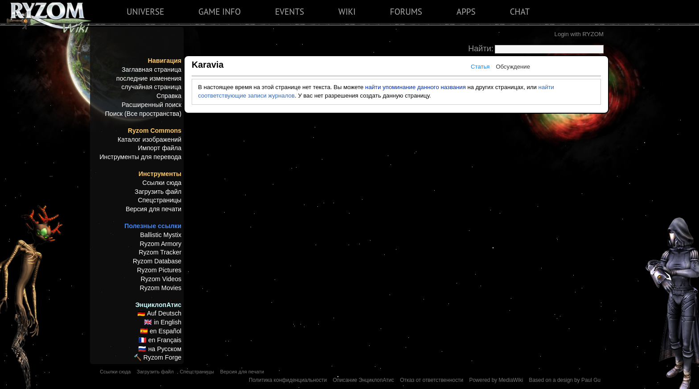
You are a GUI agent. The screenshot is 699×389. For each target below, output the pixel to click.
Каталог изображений (149, 139)
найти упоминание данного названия (415, 87)
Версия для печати (153, 209)
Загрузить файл (158, 191)
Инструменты (160, 173)
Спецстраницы (159, 200)
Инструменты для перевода (140, 156)
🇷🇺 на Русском (159, 348)
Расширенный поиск (151, 104)
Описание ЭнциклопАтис (363, 380)
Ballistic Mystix (160, 234)
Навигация (164, 60)
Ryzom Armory (160, 243)
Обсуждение (513, 66)
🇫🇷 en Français (160, 340)
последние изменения (148, 78)
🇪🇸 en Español (160, 331)
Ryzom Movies (160, 287)
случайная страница (151, 86)
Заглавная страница (151, 69)
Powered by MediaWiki (496, 380)
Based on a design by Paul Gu (564, 380)
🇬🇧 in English (162, 322)
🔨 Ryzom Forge (157, 357)
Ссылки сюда (161, 182)
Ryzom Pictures (159, 270)
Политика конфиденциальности (288, 380)
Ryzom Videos (160, 279)
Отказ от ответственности (431, 380)
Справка (168, 95)
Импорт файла (159, 148)
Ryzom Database (157, 261)
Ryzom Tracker (160, 252)
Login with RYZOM (579, 34)
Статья (480, 66)
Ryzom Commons (154, 130)
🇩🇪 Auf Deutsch (159, 313)
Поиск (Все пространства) (143, 113)
